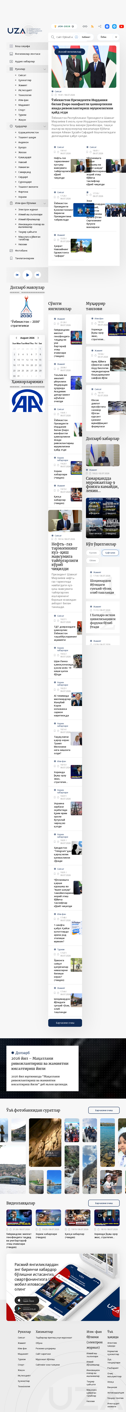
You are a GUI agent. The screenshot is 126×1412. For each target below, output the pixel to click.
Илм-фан (23, 100)
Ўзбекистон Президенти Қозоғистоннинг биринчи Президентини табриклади (63, 211)
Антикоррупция (115, 1392)
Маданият (24, 104)
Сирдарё (23, 176)
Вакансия (112, 1387)
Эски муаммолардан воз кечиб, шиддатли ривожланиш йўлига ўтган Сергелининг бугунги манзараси (95, 214)
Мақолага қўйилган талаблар (29, 238)
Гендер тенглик (115, 1398)
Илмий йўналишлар (29, 219)
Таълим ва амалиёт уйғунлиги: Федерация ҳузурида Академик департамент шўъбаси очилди (62, 388)
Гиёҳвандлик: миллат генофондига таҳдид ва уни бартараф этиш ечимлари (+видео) (62, 343)
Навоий (22, 162)
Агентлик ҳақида (112, 1344)
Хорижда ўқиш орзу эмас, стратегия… (61, 777)
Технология (24, 95)
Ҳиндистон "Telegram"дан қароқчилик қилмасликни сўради (63, 854)
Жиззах (22, 152)
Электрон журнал (28, 209)
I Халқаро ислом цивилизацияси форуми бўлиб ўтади (103, 621)
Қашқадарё (24, 157)
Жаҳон (22, 119)
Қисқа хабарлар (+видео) (60, 500)
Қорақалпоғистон (28, 132)
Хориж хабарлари (62, 459)
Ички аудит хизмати (113, 1405)
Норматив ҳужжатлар (113, 1353)
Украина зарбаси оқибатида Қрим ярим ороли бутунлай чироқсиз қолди (60, 815)
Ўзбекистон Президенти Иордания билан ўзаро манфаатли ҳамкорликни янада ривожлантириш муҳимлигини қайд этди (82, 106)
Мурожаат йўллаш (45, 1359)
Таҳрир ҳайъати (27, 231)
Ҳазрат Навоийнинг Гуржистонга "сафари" (61, 250)
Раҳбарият (113, 1367)
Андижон (23, 142)
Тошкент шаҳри (27, 137)
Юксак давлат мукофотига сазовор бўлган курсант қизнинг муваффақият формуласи (99, 413)
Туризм (22, 114)
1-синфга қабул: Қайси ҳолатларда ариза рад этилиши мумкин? (61, 933)
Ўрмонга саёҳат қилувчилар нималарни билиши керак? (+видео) (61, 970)
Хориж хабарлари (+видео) (60, 474)
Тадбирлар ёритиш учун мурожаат (54, 1337)
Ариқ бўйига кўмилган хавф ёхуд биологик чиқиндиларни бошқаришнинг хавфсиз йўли (100, 369)
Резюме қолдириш (46, 1348)
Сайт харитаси (43, 1353)
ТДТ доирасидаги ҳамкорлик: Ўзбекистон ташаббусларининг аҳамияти (65, 633)
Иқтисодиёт (25, 90)
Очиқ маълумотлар (114, 1375)
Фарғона (23, 191)
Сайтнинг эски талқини (48, 1364)
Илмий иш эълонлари (30, 214)
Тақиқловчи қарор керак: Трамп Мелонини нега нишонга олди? (62, 745)
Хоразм (22, 196)
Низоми (22, 244)
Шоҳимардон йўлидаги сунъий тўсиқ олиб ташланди (62, 1005)
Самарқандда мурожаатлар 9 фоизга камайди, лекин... (102, 484)
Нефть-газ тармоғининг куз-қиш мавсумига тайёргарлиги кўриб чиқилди (62, 167)
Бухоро (22, 147)
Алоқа (110, 1381)
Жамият (22, 85)
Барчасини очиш (65, 1022)
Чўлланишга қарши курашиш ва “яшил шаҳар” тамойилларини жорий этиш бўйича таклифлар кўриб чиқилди (96, 171)
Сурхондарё (25, 181)
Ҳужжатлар (24, 80)
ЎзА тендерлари (113, 1361)
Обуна (39, 1342)
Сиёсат (22, 75)
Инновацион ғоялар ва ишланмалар (31, 225)
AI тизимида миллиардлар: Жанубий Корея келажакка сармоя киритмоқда (62, 705)
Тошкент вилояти (28, 186)
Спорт (21, 109)
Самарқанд (24, 172)
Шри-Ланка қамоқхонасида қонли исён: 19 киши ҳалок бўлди (63, 668)
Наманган (23, 167)
